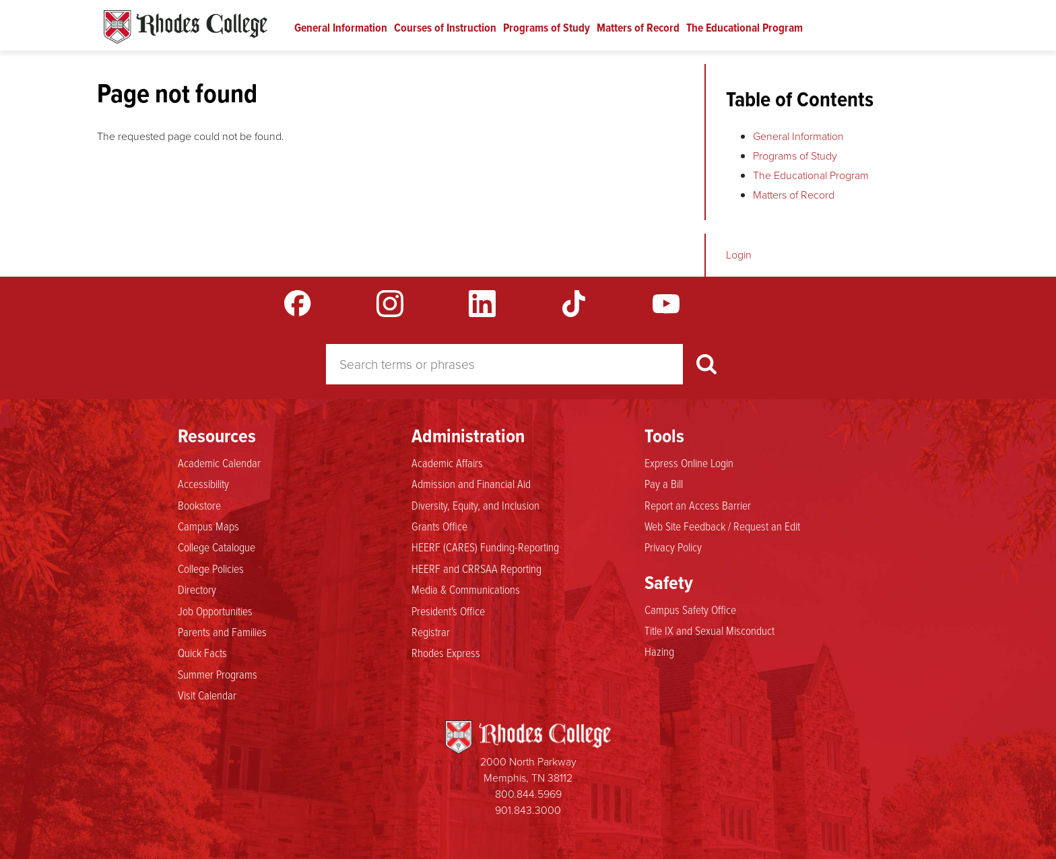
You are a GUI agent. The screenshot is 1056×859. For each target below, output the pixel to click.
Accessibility (203, 483)
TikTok (573, 303)
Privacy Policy (673, 547)
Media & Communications (465, 589)
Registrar (430, 631)
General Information (340, 27)
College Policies (211, 568)
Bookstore (199, 505)
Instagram (389, 303)
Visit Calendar (207, 695)
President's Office (448, 611)
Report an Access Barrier (698, 505)
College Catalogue (216, 547)
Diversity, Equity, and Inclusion (475, 505)
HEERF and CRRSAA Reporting (476, 568)
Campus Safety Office (690, 609)
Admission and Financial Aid (471, 483)
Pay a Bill (664, 483)
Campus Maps (208, 526)
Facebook (297, 303)
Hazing (659, 651)
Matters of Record (638, 27)
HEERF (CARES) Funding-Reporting (485, 547)
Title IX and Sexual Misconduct (709, 630)
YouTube (666, 303)
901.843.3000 (528, 810)
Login (739, 255)
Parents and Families (222, 631)
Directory (197, 589)
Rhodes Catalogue (185, 27)
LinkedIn (482, 303)
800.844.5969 (528, 794)
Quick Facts (202, 652)
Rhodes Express (445, 652)
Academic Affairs (447, 462)
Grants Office (439, 526)
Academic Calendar (219, 462)
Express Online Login (689, 462)
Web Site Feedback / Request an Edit (722, 526)
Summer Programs (217, 674)
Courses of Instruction (445, 27)
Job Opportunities (215, 611)
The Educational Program (744, 27)
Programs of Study (546, 27)
